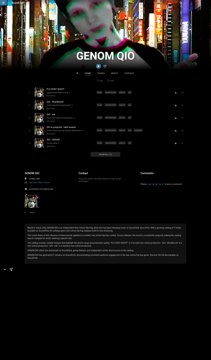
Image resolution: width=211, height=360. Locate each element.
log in (160, 182)
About (114, 73)
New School (50, 96)
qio (130, 92)
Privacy (68, 344)
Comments (147, 171)
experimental (111, 92)
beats (100, 92)
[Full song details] (183, 92)
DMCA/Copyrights (54, 344)
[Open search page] (208, 2)
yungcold (138, 129)
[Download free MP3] (176, 92)
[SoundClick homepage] (17, 3)
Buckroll (72, 303)
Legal (77, 344)
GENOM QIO (32, 171)
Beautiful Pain (117, 303)
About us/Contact (28, 344)
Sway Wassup (139, 303)
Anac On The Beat (94, 303)
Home (88, 73)
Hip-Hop (33, 180)
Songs (101, 73)
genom (122, 92)
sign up (151, 182)
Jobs (41, 344)
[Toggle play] (28, 92)
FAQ (16, 344)
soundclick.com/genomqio (41, 187)
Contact (129, 73)
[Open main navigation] (3, 2)
